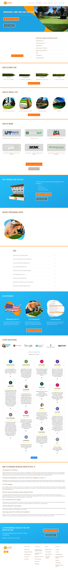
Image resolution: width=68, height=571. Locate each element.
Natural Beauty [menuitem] (27, 554)
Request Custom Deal (11, 18)
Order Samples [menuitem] (48, 551)
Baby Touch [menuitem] (26, 549)
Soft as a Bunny (9, 79)
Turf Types (31, 3)
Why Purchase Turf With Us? (41, 48)
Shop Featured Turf (40, 40)
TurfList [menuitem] (57, 549)
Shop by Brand (39, 45)
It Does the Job (59, 79)
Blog (56, 3)
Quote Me (61, 3)
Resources (39, 3)
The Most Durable (25, 79)
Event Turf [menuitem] (26, 559)
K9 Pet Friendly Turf (25, 111)
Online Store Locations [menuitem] (47, 557)
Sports (59, 111)
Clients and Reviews (40, 57)
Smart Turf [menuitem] (37, 561)
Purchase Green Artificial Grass (12, 153)
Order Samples (9, 25)
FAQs (37, 53)
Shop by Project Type (40, 43)
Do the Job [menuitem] (26, 556)
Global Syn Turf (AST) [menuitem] (39, 556)
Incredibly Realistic (42, 79)
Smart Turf (34, 138)
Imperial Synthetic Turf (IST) (12, 138)
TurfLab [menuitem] (57, 551)
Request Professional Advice (41, 50)
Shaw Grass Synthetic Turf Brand (56, 153)
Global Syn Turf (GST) (56, 138)
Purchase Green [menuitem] (38, 559)
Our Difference (39, 55)
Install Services (48, 3)
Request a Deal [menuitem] (48, 549)
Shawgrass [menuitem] (37, 563)
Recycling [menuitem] (57, 560)
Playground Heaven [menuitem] (28, 551)
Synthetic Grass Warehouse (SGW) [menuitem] (38, 550)
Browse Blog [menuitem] (58, 562)
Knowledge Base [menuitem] (58, 554)
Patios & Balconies (9, 111)
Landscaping (42, 111)
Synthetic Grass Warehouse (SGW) (34, 153)
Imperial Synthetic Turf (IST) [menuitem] (38, 554)
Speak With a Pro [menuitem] (48, 554)
